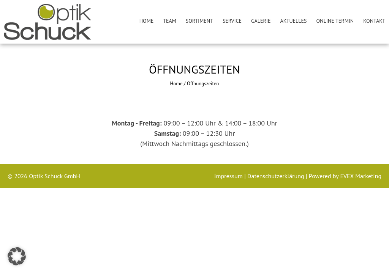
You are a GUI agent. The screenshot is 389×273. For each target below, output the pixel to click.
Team (169, 20)
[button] (16, 256)
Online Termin (335, 20)
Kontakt (374, 20)
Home (146, 20)
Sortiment (199, 20)
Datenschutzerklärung (276, 176)
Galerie (260, 20)
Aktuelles (293, 20)
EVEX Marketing (359, 176)
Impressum (229, 176)
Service (232, 20)
